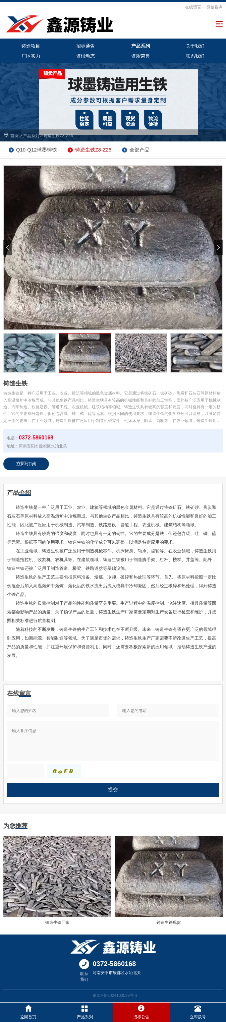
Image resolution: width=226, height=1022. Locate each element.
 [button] (218, 247)
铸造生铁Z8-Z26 (58, 135)
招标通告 (85, 46)
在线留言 (193, 7)
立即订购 (26, 464)
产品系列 (140, 46)
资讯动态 (85, 56)
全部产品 (139, 150)
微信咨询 (215, 7)
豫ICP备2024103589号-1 (115, 995)
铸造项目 (30, 46)
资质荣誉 (140, 56)
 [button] (7, 247)
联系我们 (195, 56)
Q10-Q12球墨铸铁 (36, 150)
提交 (113, 789)
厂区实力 (30, 56)
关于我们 (195, 46)
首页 (14, 135)
